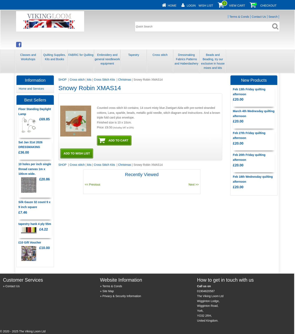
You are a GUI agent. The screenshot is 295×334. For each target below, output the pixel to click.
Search (272, 16)
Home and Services (31, 88)
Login (191, 5)
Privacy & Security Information (121, 296)
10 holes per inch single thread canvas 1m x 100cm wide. (34, 169)
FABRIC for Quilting (80, 54)
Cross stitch (160, 54)
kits (89, 79)
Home (172, 5)
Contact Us (259, 16)
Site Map (108, 291)
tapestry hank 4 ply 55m (34, 224)
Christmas (124, 79)
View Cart (237, 5)
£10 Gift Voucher (29, 242)
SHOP (62, 79)
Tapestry (133, 54)
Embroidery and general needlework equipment (107, 59)
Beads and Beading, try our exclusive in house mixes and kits (212, 61)
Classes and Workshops (28, 57)
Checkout (268, 5)
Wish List (206, 5)
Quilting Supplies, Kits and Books (54, 57)
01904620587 (206, 291)
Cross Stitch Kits (105, 79)
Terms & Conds (239, 16)
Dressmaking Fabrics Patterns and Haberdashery (186, 59)
